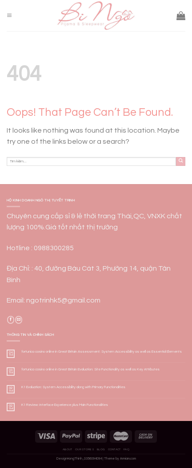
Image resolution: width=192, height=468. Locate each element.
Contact (114, 449)
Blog (101, 449)
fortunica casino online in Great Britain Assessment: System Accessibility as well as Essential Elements (101, 352)
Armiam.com (128, 458)
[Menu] (9, 16)
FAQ (126, 449)
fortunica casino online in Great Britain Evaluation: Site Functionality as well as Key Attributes (90, 369)
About (67, 449)
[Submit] (180, 161)
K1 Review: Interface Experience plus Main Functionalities (64, 405)
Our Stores (84, 449)
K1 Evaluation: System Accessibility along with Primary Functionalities (73, 387)
